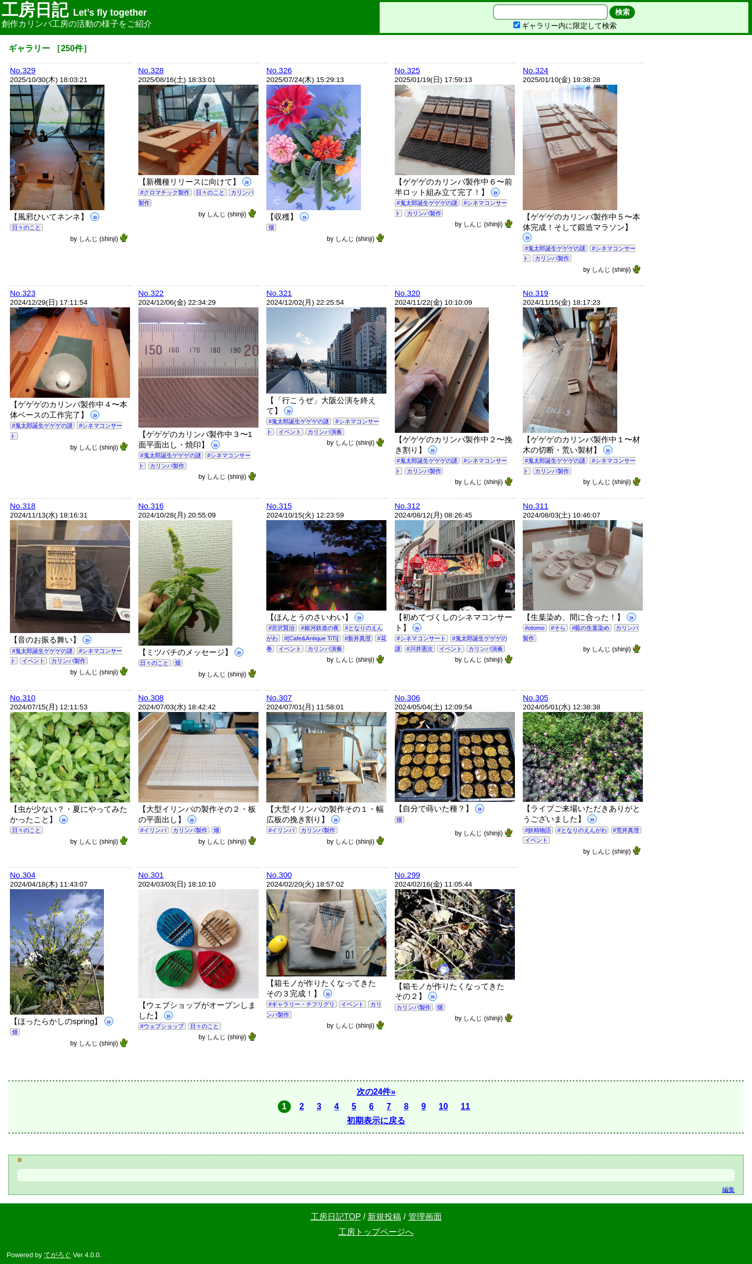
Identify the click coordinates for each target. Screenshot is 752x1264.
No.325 (407, 70)
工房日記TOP (336, 1216)
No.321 (279, 293)
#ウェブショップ (161, 1026)
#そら (558, 628)
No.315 (279, 505)
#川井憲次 (420, 649)
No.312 (407, 505)
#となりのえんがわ (581, 830)
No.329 (23, 70)
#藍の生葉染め (590, 628)
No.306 (407, 697)
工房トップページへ (376, 1231)
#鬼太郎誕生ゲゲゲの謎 (426, 203)
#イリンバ (153, 830)
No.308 (151, 697)
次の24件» (376, 1091)
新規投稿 (384, 1216)
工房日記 (74, 10)
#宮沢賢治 (281, 628)
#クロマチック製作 (164, 192)
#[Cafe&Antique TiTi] (311, 638)
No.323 (23, 293)
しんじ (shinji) (103, 239)
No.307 (279, 697)
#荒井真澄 (626, 830)
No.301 (151, 874)
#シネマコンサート (420, 638)
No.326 (279, 70)
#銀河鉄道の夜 (319, 628)
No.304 (23, 874)
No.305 (535, 697)
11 (465, 1106)
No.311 (535, 505)
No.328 (151, 70)
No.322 (151, 293)
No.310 (23, 697)
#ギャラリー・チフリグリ (301, 1004)
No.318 (23, 505)
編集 (728, 1189)
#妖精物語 (538, 830)
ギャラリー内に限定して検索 (565, 25)
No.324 (535, 70)
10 (443, 1106)
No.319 (535, 293)
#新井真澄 (358, 638)
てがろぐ (57, 1255)
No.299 (407, 874)
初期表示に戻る (376, 1120)
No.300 (279, 874)
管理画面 (425, 1216)
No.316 (151, 505)
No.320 (407, 293)
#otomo (535, 628)
